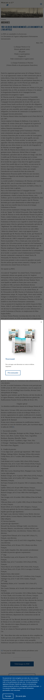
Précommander (13, 373)
